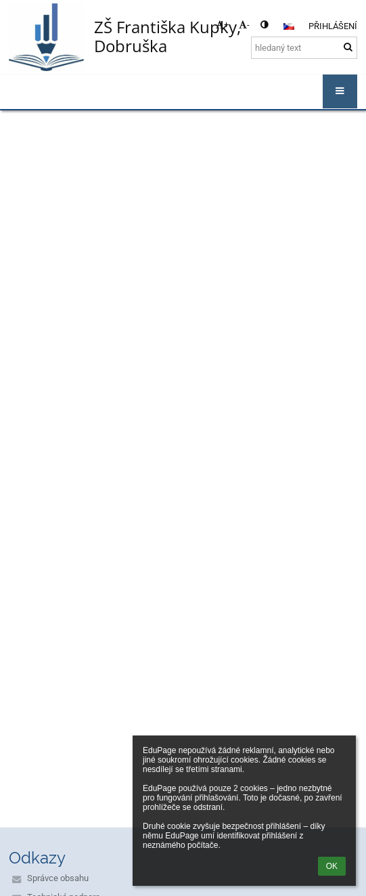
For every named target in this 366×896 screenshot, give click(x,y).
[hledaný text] (304, 48)
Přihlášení (332, 26)
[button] (289, 26)
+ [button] (222, 25)
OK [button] (332, 866)
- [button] (244, 25)
